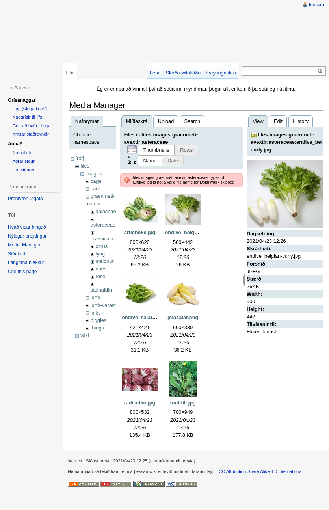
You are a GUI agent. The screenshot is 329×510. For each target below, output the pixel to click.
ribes (101, 269)
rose (101, 276)
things (97, 328)
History (301, 121)
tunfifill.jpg (182, 403)
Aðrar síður (23, 161)
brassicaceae (105, 239)
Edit (278, 121)
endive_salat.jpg (142, 317)
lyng (100, 254)
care (95, 189)
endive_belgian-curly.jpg (194, 232)
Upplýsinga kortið (29, 108)
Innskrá (316, 4)
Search (192, 121)
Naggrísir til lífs (27, 117)
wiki (84, 335)
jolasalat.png (182, 317)
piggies (99, 320)
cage (96, 181)
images (94, 174)
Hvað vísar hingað (27, 227)
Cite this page (22, 271)
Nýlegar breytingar (27, 236)
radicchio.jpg (140, 403)
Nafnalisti (21, 152)
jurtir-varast (103, 305)
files (84, 166)
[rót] (79, 158)
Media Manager (24, 245)
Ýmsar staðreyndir (30, 134)
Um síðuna (23, 169)
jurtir (95, 297)
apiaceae (106, 211)
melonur (105, 261)
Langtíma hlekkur (26, 262)
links (96, 313)
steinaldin (101, 290)
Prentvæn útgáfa (25, 198)
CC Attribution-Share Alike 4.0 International (261, 471)
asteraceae (103, 225)
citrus (102, 246)
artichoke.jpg (140, 232)
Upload (166, 121)
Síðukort (17, 254)
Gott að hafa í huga (31, 125)
